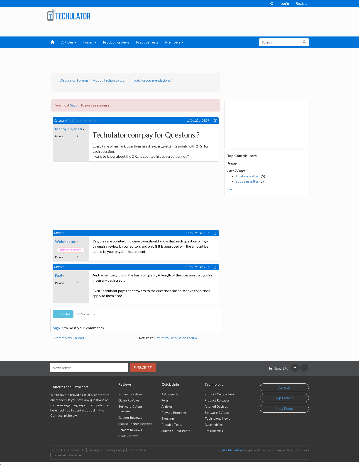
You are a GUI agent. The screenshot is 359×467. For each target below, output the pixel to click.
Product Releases (217, 400)
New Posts (284, 408)
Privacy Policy (115, 450)
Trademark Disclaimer (67, 455)
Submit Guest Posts (175, 431)
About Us (58, 450)
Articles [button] (68, 42)
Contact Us (76, 450)
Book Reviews (128, 436)
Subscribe (143, 367)
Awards (284, 387)
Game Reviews (128, 400)
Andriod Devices (216, 406)
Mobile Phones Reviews (135, 424)
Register (302, 3)
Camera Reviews (130, 430)
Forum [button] (89, 42)
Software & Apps (217, 412)
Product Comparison (219, 394)
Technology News (217, 418)
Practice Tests (147, 42)
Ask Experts (170, 394)
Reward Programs (174, 412)
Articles (167, 406)
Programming (214, 431)
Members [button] (174, 42)
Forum (165, 400)
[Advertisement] (155, 59)
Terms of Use (137, 450)
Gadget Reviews (130, 417)
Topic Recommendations (151, 80)
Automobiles (214, 424)
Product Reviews (116, 42)
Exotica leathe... (248, 176)
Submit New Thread (68, 338)
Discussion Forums (73, 80)
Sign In (75, 105)
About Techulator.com (110, 80)
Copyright (95, 450)
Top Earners (284, 398)
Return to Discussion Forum (175, 338)
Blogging (167, 418)
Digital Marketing (230, 450)
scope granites (247, 181)
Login (284, 3)
